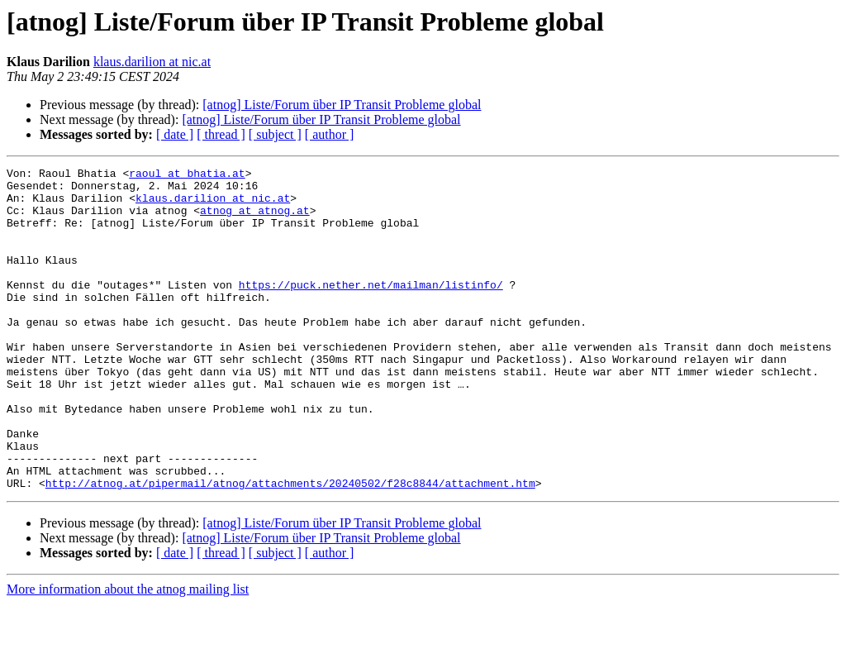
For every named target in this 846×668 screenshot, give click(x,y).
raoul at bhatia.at (187, 175)
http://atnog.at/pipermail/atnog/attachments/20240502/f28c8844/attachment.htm (290, 547)
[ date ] (174, 134)
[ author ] (329, 134)
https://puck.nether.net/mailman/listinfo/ (371, 309)
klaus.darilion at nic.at (152, 62)
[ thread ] (221, 134)
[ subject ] (275, 134)
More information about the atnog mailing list (128, 654)
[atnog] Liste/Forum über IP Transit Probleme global (341, 105)
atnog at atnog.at (255, 219)
